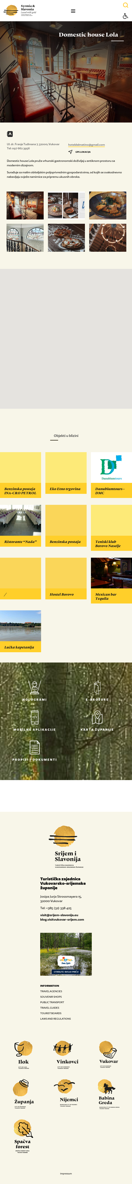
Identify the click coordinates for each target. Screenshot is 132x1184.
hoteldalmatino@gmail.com (86, 145)
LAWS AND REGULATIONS (55, 1018)
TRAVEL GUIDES (49, 1007)
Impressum (66, 1173)
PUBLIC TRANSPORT (52, 1002)
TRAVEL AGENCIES (51, 991)
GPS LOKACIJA (79, 152)
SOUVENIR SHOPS (51, 996)
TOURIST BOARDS (50, 1013)
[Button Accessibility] (125, 22)
